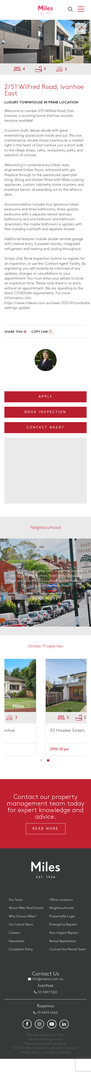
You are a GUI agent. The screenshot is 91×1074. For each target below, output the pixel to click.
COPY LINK (41, 332)
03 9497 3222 (47, 992)
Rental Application (62, 941)
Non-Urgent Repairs (63, 932)
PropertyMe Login (62, 916)
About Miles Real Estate (26, 908)
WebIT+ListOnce (55, 1043)
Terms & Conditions (57, 1052)
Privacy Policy (29, 1052)
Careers (14, 932)
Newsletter (17, 941)
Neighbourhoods (61, 908)
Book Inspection (46, 412)
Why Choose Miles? (22, 916)
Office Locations (61, 899)
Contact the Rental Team (67, 949)
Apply (45, 396)
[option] (45, 41)
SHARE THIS (15, 332)
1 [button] (41, 760)
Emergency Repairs (63, 924)
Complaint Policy (21, 949)
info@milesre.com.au (47, 979)
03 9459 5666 (47, 1012)
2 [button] (48, 760)
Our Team (16, 899)
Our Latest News (21, 924)
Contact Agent (46, 427)
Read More (46, 598)
